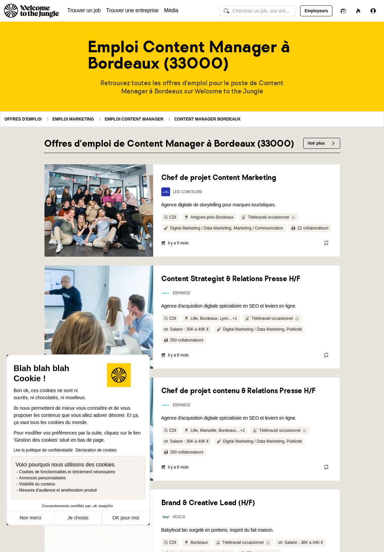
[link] (98, 210)
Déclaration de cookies (95, 450)
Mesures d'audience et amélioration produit (58, 490)
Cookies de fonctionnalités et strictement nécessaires (67, 472)
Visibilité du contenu (37, 484)
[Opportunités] (358, 11)
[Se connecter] (373, 11)
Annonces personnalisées (42, 478)
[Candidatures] (343, 11)
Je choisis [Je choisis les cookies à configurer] (78, 517)
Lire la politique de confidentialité (43, 450)
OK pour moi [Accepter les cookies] (125, 517)
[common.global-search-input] (258, 10)
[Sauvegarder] (326, 243)
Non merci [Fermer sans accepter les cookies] (30, 517)
